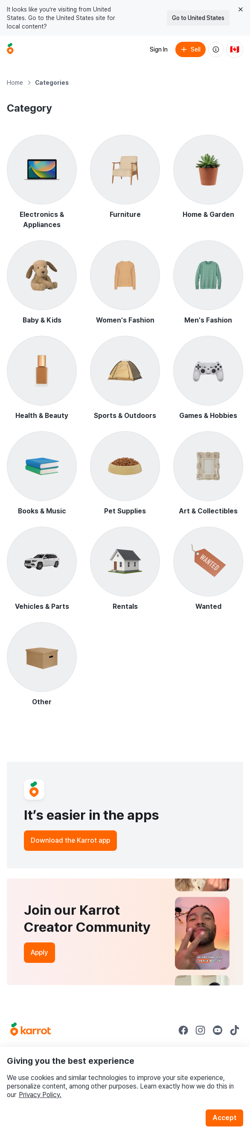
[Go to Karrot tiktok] (235, 1030)
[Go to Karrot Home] (30, 1030)
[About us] (216, 49)
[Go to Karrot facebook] (183, 1030)
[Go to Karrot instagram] (200, 1030)
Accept (224, 1118)
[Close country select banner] (241, 9)
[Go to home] (10, 49)
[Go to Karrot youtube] (217, 1030)
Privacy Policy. (40, 1095)
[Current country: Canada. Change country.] (234, 49)
